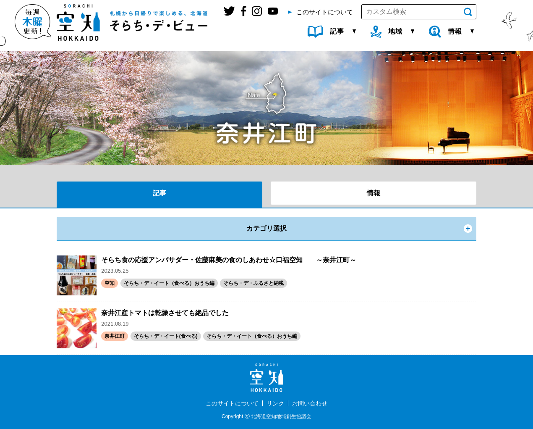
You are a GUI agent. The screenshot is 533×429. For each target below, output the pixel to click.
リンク (275, 403)
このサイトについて (232, 403)
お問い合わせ (309, 403)
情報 (373, 193)
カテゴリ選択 (266, 228)
